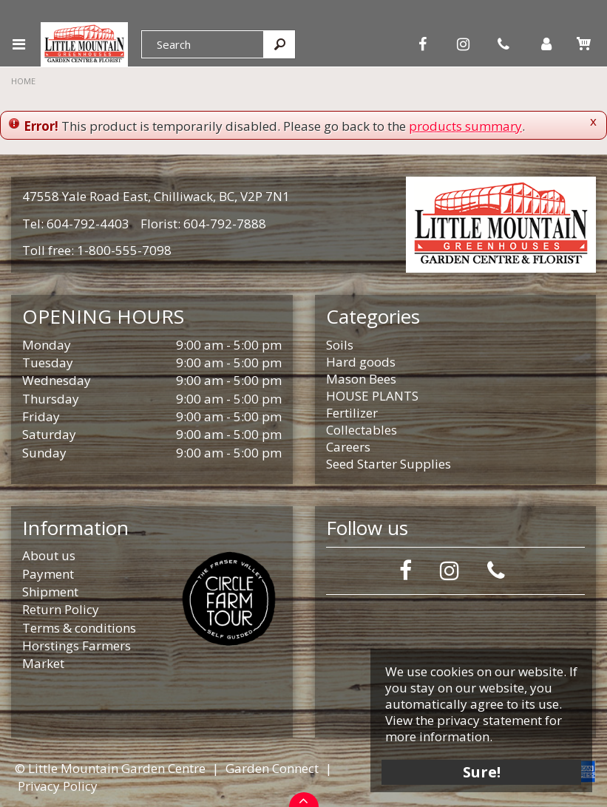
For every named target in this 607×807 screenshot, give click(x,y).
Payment (48, 573)
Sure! (482, 772)
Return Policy (60, 609)
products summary (465, 126)
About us (48, 555)
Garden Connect (272, 768)
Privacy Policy (58, 785)
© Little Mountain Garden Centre (110, 768)
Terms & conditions (79, 627)
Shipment (50, 591)
